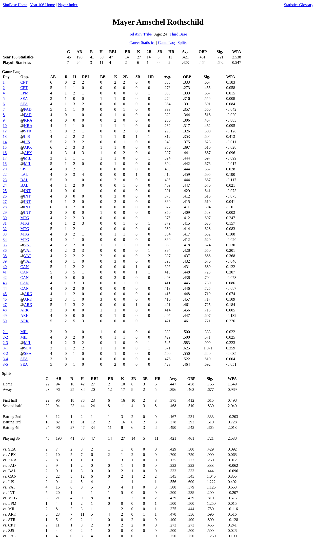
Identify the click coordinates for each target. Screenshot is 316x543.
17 (5, 158)
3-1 (5, 348)
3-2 (5, 353)
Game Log (166, 42)
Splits (182, 42)
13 (5, 136)
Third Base (178, 34)
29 (5, 212)
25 (5, 191)
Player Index (68, 5)
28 (5, 207)
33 (5, 234)
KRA (28, 120)
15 (5, 147)
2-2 (5, 337)
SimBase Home (15, 5)
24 (5, 185)
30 (5, 218)
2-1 (5, 332)
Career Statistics (142, 42)
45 (5, 294)
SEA (24, 98)
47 (5, 305)
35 (5, 245)
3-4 (5, 359)
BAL (24, 180)
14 (5, 142)
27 (5, 201)
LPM (24, 93)
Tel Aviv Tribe (140, 34)
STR (27, 131)
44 (5, 288)
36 (5, 250)
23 (5, 180)
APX (28, 147)
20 (5, 169)
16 (5, 153)
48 (5, 310)
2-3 (5, 343)
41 (5, 272)
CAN (24, 267)
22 (5, 174)
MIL (27, 158)
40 (5, 267)
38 (5, 256)
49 (5, 315)
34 (5, 239)
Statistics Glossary (298, 5)
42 (5, 277)
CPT (23, 82)
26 (5, 196)
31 (5, 223)
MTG (24, 218)
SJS (23, 169)
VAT (27, 245)
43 (5, 283)
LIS (27, 136)
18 (5, 164)
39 (5, 261)
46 (5, 299)
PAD (28, 109)
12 (5, 131)
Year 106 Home (42, 5)
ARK (28, 294)
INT (27, 191)
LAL (24, 174)
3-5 (5, 364)
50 (5, 321)
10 (5, 126)
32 (5, 229)
